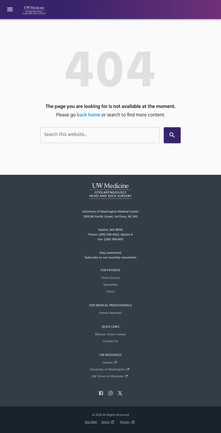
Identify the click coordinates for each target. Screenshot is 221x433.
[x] (120, 393)
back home (88, 115)
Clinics (110, 291)
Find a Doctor (110, 278)
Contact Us (110, 341)
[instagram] (110, 393)
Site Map (91, 422)
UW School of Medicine (107, 376)
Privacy (125, 422)
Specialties (110, 285)
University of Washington (107, 369)
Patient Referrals (110, 313)
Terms (105, 422)
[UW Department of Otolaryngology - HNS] (34, 9)
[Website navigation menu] (10, 9)
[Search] (172, 135)
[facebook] (101, 393)
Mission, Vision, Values (110, 334)
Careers (107, 362)
